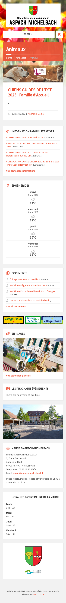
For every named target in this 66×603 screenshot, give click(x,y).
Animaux (32, 113)
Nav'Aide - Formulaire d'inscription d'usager (32, 291)
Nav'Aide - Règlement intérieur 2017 (28, 285)
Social (41, 113)
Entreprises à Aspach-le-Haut (25, 279)
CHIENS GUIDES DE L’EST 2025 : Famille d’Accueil (30, 92)
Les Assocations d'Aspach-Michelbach (29, 300)
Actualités (21, 57)
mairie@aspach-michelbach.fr (28, 473)
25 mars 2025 (18, 113)
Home (9, 57)
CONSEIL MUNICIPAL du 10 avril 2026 (24, 137)
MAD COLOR (38, 594)
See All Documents (16, 306)
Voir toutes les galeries (18, 375)
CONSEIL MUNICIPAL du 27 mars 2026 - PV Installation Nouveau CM (27, 154)
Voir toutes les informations (20, 170)
